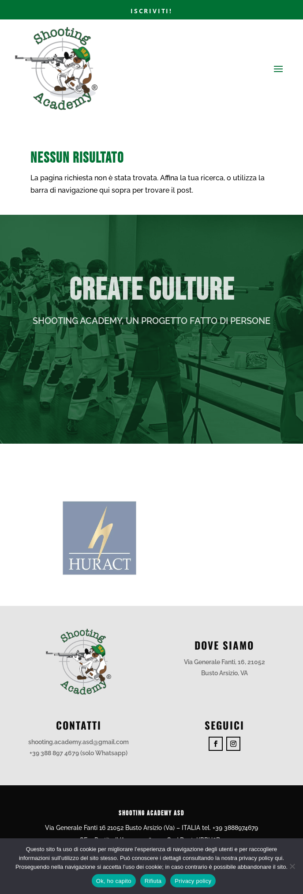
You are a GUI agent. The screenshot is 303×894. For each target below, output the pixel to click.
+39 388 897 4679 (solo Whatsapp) (78, 753)
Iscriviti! (151, 11)
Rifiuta (153, 881)
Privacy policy (193, 881)
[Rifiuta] (292, 866)
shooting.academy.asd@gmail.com (78, 742)
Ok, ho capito (113, 881)
